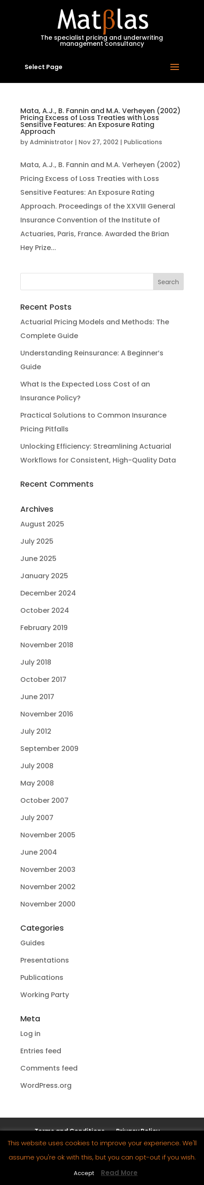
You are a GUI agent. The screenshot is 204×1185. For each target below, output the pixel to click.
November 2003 (47, 869)
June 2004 (38, 852)
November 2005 (47, 835)
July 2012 (35, 731)
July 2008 (36, 766)
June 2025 (38, 559)
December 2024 (48, 593)
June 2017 (37, 697)
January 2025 (44, 576)
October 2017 (43, 679)
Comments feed (49, 1068)
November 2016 (46, 714)
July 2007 (36, 818)
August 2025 (42, 524)
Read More (119, 1172)
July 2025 (36, 541)
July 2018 (35, 662)
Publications (143, 142)
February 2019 (44, 628)
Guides (32, 943)
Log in (30, 1034)
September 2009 (49, 749)
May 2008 (37, 783)
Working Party (44, 995)
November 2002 (47, 887)
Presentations (44, 960)
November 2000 (47, 904)
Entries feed (40, 1051)
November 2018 (46, 645)
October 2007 (44, 800)
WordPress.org (46, 1085)
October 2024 (44, 610)
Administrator (51, 142)
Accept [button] (84, 1173)
